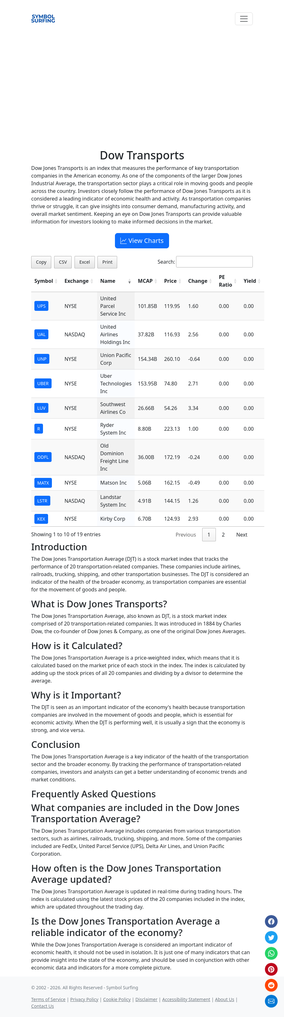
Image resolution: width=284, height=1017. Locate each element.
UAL (41, 334)
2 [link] (223, 534)
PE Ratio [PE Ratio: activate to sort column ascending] (225, 281)
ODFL (43, 457)
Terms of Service (48, 999)
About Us (224, 999)
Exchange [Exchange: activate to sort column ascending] (76, 280)
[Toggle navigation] (244, 18)
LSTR (42, 501)
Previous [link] (185, 534)
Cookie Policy (117, 999)
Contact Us (42, 1006)
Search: (205, 261)
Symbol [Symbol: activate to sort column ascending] (43, 280)
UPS (41, 306)
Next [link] (241, 534)
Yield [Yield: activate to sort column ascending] (250, 280)
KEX (41, 519)
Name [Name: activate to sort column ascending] (108, 280)
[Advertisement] (142, 80)
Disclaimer (146, 999)
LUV (41, 408)
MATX (43, 483)
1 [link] (209, 534)
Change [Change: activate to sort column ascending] (197, 280)
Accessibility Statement (186, 999)
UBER (43, 383)
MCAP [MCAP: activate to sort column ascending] (145, 280)
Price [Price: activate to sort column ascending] (170, 280)
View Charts (141, 240)
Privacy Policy (84, 999)
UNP (41, 359)
